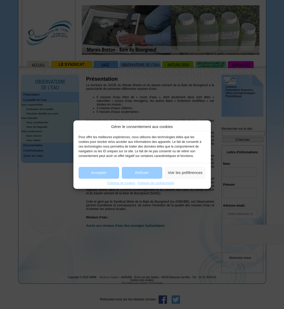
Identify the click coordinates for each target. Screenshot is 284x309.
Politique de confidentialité (156, 183)
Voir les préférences (185, 172)
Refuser (142, 172)
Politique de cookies (121, 183)
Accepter (99, 172)
